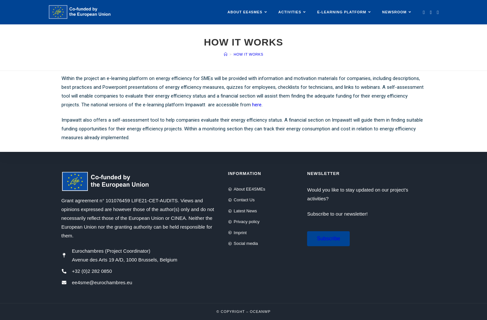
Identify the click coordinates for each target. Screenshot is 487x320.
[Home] (226, 54)
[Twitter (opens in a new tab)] (423, 12)
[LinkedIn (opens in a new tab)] (437, 12)
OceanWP (260, 311)
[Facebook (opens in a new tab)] (430, 12)
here (257, 105)
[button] (328, 238)
